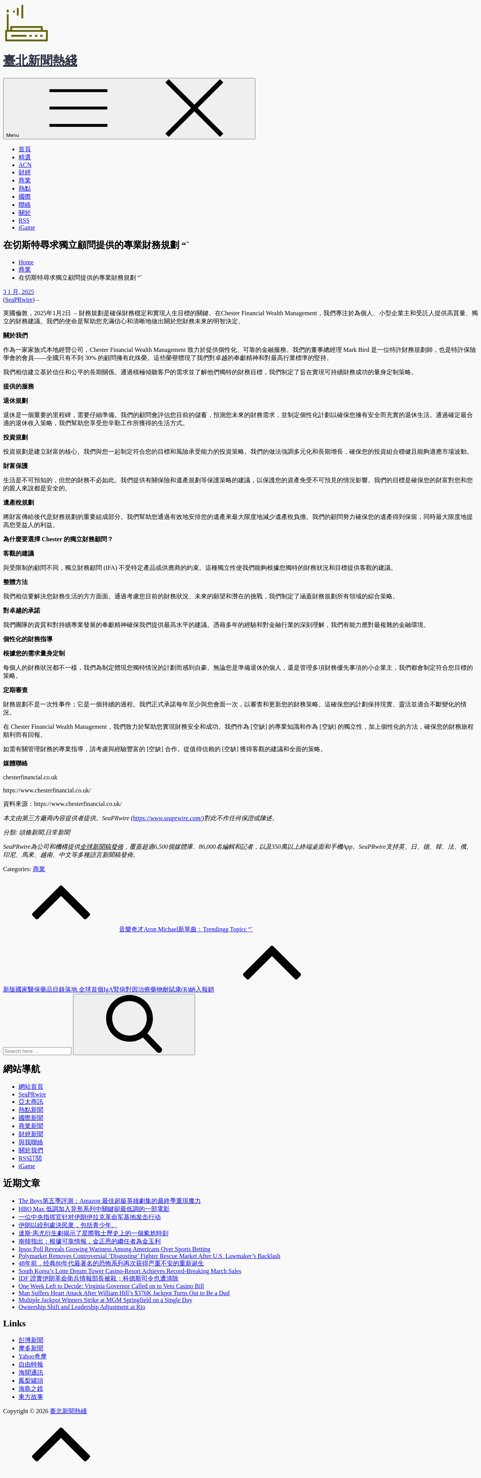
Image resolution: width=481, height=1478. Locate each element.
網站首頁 (31, 1086)
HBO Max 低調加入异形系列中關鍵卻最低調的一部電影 (94, 1209)
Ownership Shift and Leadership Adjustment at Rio (82, 1307)
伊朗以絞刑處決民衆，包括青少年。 (68, 1225)
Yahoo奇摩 (33, 1356)
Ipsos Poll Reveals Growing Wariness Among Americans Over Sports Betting (115, 1249)
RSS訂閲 (30, 1158)
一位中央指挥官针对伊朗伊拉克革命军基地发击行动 (90, 1217)
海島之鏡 (31, 1388)
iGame (27, 227)
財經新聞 (31, 1134)
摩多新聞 (31, 1348)
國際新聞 (31, 1118)
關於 (25, 212)
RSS (24, 220)
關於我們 (31, 1150)
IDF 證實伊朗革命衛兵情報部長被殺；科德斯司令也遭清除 (98, 1278)
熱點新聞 (31, 1109)
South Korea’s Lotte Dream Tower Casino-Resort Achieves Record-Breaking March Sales (130, 1271)
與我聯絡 (31, 1142)
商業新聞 (31, 1126)
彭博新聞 (31, 1340)
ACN (25, 165)
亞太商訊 (31, 1101)
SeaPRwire (18, 299)
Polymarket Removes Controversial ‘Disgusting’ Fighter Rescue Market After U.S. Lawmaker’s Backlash (149, 1256)
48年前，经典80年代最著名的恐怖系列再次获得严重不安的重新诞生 (111, 1263)
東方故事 (31, 1397)
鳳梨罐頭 (31, 1380)
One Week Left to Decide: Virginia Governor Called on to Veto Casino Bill (111, 1286)
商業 (25, 180)
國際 (25, 196)
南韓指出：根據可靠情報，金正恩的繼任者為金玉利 (90, 1241)
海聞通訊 (31, 1372)
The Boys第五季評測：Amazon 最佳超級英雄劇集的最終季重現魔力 (110, 1201)
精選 (25, 157)
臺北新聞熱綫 (40, 61)
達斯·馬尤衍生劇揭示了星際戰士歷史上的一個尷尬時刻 (93, 1233)
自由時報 (31, 1364)
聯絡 (25, 204)
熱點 (25, 188)
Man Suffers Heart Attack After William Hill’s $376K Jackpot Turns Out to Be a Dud (124, 1293)
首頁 (25, 149)
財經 (25, 172)
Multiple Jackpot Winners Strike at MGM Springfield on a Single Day (105, 1300)
